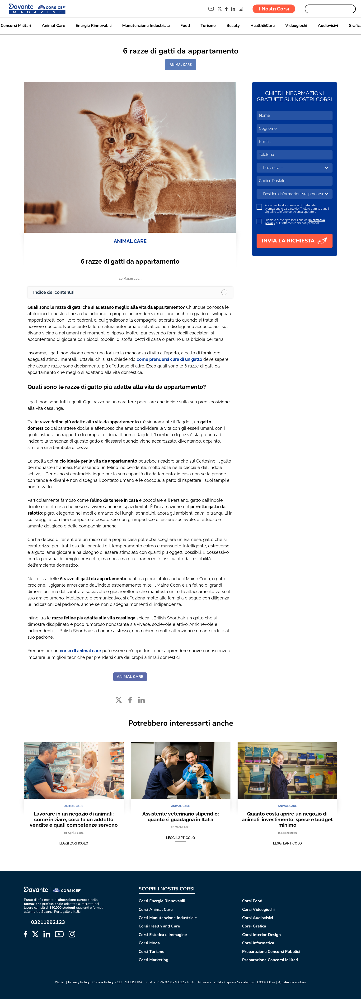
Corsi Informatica (258, 942)
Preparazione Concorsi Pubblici (271, 951)
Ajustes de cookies (292, 982)
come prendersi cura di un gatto (169, 359)
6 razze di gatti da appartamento (130, 261)
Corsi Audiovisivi (257, 917)
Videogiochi (296, 26)
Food (185, 26)
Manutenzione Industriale (146, 26)
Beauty (233, 26)
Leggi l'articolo (73, 843)
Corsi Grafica (254, 926)
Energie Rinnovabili (94, 26)
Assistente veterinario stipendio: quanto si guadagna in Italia (180, 816)
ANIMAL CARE (181, 65)
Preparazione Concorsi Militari (270, 959)
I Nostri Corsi (274, 9)
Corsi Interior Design (261, 934)
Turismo (208, 26)
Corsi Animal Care (156, 909)
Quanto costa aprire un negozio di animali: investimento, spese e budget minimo (287, 818)
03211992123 (48, 921)
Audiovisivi (328, 26)
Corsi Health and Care (159, 926)
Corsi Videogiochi (258, 909)
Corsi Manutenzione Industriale (168, 917)
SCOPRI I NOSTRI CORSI (167, 888)
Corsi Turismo (151, 951)
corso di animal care (80, 650)
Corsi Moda (149, 942)
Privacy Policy (78, 982)
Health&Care (262, 26)
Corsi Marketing (153, 959)
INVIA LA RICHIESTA (294, 240)
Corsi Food (252, 900)
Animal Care (53, 26)
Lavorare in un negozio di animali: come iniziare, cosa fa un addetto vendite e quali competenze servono (74, 818)
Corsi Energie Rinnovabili (162, 900)
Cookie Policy (102, 982)
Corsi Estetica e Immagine (163, 934)
